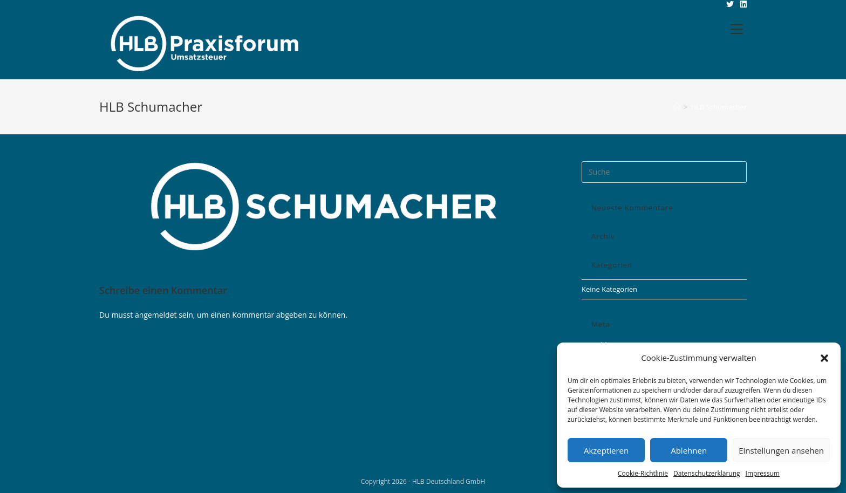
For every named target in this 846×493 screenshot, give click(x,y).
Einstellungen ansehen (781, 450)
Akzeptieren (606, 450)
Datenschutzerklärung (706, 473)
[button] (824, 358)
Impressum (763, 473)
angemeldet (156, 315)
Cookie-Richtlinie (643, 473)
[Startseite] (676, 107)
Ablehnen (689, 450)
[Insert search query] (664, 172)
